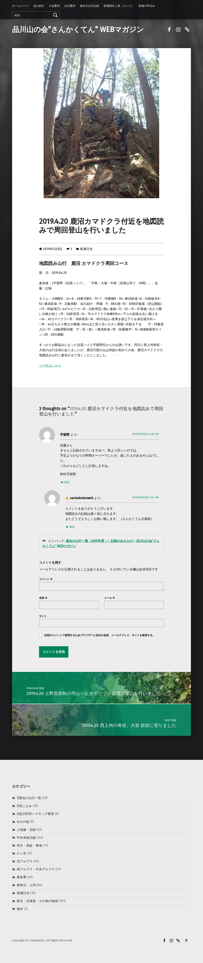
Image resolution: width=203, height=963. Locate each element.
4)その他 (23, 822)
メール (109, 597)
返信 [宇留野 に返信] (66, 482)
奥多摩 (21, 877)
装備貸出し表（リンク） (118, 6)
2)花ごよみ (24, 806)
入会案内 (54, 6)
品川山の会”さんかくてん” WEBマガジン (78, 29)
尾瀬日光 (86, 249)
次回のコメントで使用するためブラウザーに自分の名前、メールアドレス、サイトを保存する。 (99, 635)
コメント (46, 579)
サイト (43, 616)
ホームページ (20, 6)
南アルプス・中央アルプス (36, 869)
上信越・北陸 (26, 830)
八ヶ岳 (21, 853)
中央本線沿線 (26, 837)
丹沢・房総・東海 (29, 845)
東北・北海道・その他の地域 (37, 901)
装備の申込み (146, 6)
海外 (20, 909)
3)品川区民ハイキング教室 (35, 814)
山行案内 (69, 6)
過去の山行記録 (89, 6)
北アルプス (25, 861)
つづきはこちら (50, 365)
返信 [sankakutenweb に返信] (72, 526)
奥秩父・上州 (26, 885)
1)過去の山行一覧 (29, 798)
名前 (43, 597)
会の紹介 (38, 6)
